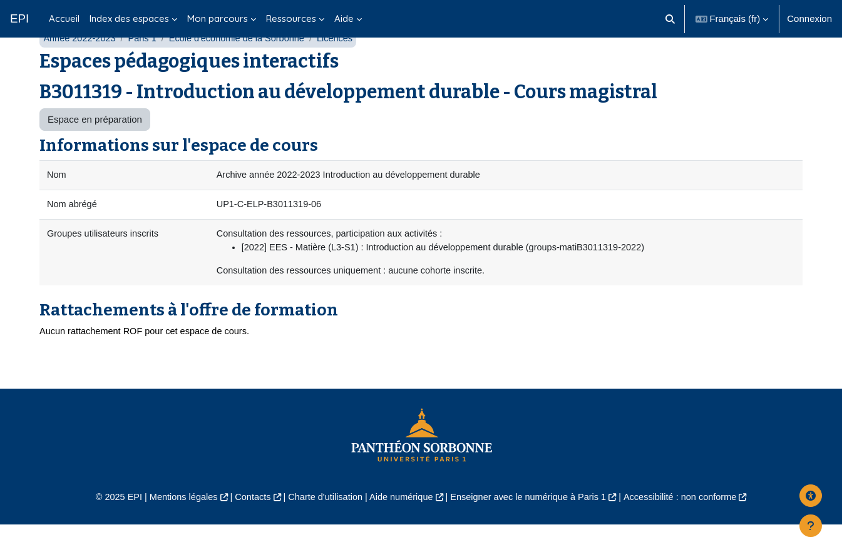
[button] (670, 19)
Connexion (809, 18)
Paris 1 (145, 67)
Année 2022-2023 (80, 67)
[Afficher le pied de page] (810, 525)
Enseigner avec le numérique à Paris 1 (532, 529)
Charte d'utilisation (322, 529)
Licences (344, 67)
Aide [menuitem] (344, 18)
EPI (19, 18)
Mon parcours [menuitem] (217, 18)
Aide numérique (400, 529)
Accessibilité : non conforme (689, 529)
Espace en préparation (95, 148)
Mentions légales (174, 529)
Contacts (246, 529)
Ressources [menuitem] (291, 18)
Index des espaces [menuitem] (129, 18)
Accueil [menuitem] (64, 18)
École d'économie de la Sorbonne (243, 67)
